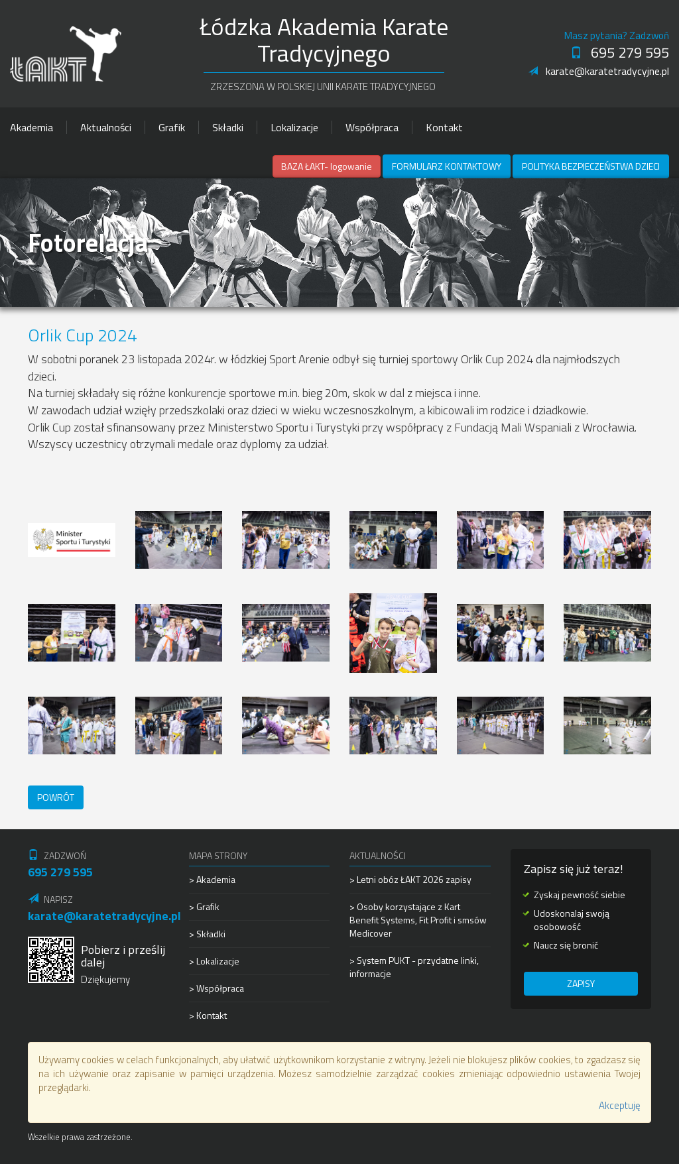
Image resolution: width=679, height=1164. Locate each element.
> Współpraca (216, 988)
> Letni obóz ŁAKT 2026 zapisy (410, 879)
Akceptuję (620, 1105)
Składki (227, 127)
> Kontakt (208, 1015)
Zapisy (581, 983)
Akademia (31, 127)
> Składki (207, 934)
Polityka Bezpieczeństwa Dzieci (591, 166)
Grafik (171, 127)
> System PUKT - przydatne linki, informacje (414, 966)
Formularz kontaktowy (446, 166)
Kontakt (444, 127)
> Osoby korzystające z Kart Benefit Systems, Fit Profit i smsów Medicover (418, 920)
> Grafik (204, 906)
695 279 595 (619, 52)
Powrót (55, 797)
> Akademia (212, 879)
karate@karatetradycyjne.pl (598, 71)
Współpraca (372, 127)
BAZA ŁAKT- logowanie (326, 166)
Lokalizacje (294, 127)
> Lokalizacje (214, 961)
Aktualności (105, 127)
